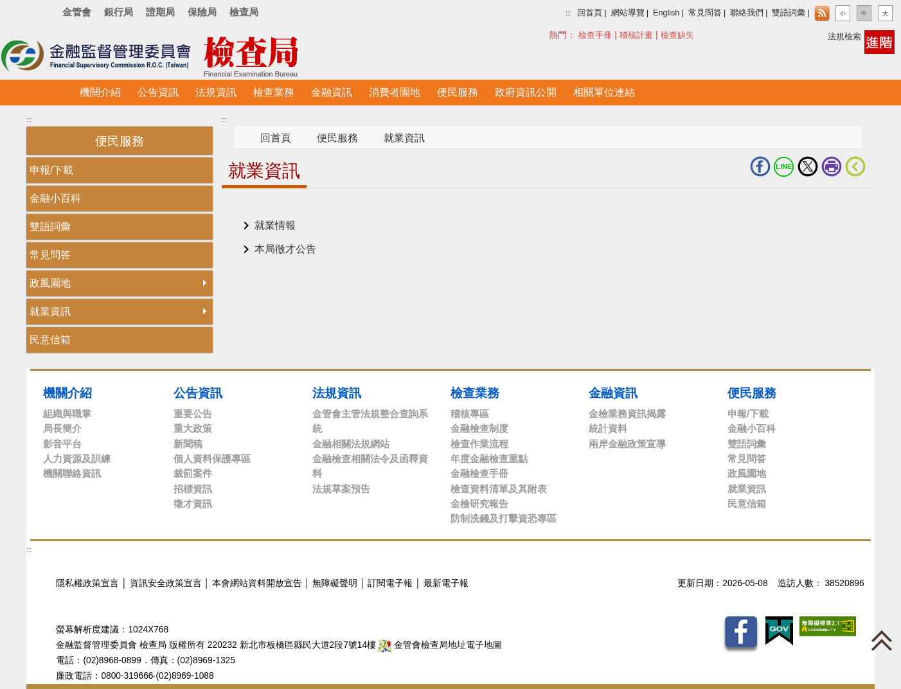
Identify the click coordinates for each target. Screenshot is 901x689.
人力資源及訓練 (77, 458)
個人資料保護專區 (212, 458)
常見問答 (705, 12)
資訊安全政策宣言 (166, 583)
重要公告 (193, 413)
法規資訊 (336, 393)
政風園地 (50, 283)
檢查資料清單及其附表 (498, 488)
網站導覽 (628, 12)
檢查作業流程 (479, 443)
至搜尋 (352, 56)
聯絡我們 (746, 12)
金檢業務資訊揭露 (627, 413)
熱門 (584, 34)
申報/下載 (51, 170)
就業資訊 (50, 311)
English (666, 12)
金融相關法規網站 (350, 443)
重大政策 (193, 428)
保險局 (202, 11)
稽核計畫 (636, 35)
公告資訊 (198, 393)
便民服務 (337, 137)
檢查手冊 (595, 35)
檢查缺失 (677, 35)
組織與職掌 (67, 413)
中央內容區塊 (252, 207)
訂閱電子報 (390, 583)
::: (568, 13)
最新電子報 (446, 583)
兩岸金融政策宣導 (627, 443)
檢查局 (243, 11)
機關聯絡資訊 (72, 473)
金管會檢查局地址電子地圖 (440, 645)
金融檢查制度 (479, 428)
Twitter (808, 166)
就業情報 (275, 225)
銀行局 (118, 11)
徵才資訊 (193, 503)
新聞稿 (188, 443)
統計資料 (608, 428)
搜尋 (556, 34)
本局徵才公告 (285, 249)
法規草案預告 (341, 488)
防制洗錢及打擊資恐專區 (503, 518)
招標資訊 (193, 488)
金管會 (76, 11)
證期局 (160, 11)
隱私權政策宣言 (87, 583)
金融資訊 (613, 393)
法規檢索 (844, 36)
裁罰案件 (193, 473)
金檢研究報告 (479, 503)
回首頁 (589, 12)
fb (760, 166)
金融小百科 (55, 198)
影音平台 (62, 443)
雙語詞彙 (788, 12)
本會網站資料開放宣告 (257, 583)
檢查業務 (474, 393)
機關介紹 (67, 393)
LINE (784, 166)
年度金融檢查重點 (489, 458)
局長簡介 (62, 428)
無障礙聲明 (334, 583)
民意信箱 (50, 339)
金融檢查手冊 (479, 473)
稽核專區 (469, 413)
